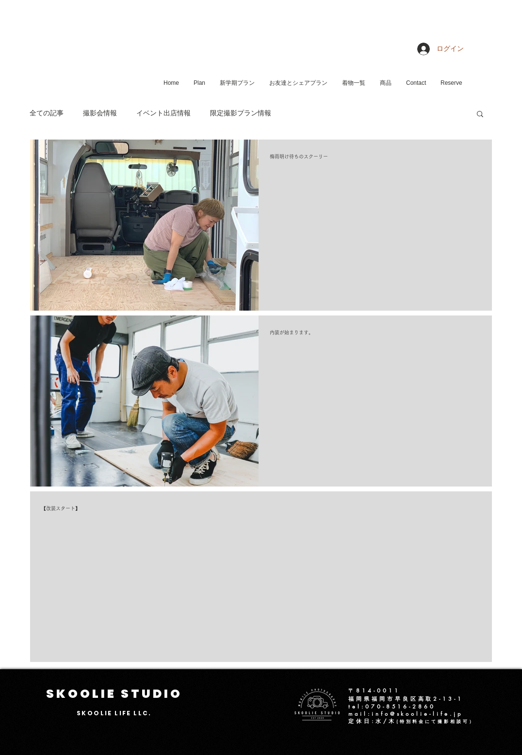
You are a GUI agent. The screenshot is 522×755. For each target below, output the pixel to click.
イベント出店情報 (163, 113)
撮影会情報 (100, 113)
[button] (480, 115)
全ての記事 (47, 113)
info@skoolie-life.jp (417, 713)
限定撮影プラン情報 (240, 113)
